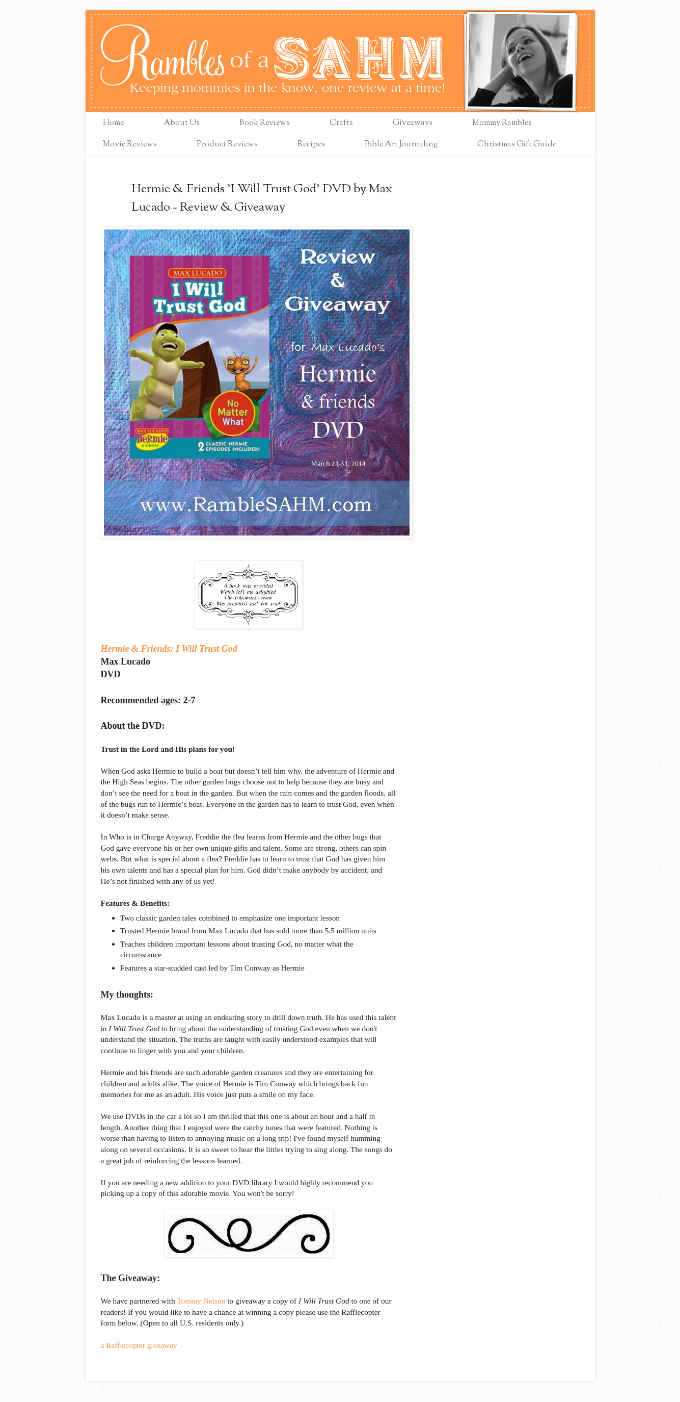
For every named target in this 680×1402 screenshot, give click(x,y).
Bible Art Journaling (401, 144)
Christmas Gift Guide (516, 144)
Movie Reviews (130, 144)
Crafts (341, 123)
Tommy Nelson (201, 1300)
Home (113, 123)
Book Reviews (264, 123)
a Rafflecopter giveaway (139, 1345)
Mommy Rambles (502, 123)
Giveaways (412, 123)
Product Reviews (227, 144)
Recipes (311, 144)
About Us (182, 123)
